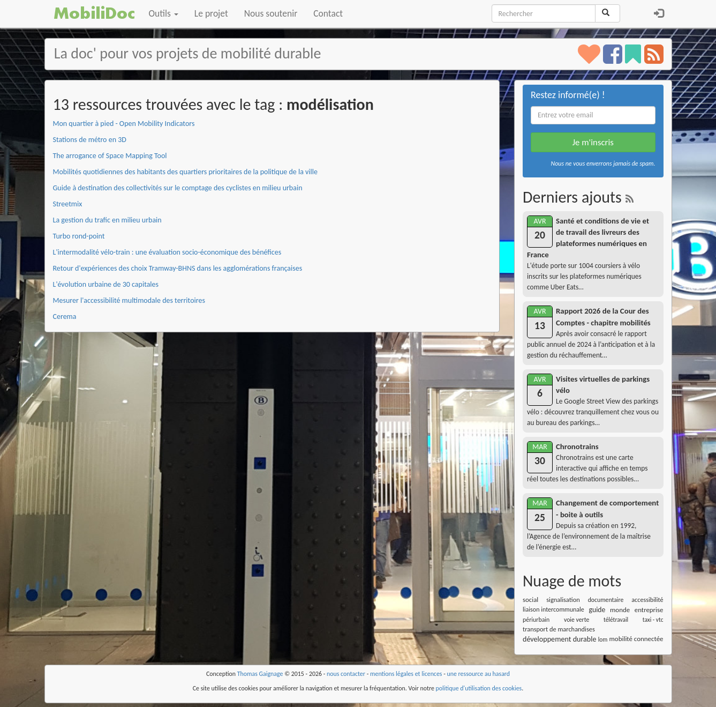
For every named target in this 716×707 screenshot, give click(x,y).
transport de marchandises (559, 629)
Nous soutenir (270, 13)
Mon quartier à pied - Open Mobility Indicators (124, 123)
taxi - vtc (653, 619)
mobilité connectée (636, 639)
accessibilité (647, 600)
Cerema (65, 316)
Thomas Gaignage (260, 674)
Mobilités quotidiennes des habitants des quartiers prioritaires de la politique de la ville (185, 171)
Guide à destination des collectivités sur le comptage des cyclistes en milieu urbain (178, 187)
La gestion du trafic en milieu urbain (107, 220)
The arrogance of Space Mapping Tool (110, 155)
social (530, 600)
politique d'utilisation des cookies (479, 688)
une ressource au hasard (478, 674)
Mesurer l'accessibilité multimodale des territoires (129, 300)
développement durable (560, 639)
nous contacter (346, 674)
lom (603, 639)
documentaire (606, 600)
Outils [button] (163, 13)
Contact (328, 13)
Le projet (211, 13)
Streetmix (67, 204)
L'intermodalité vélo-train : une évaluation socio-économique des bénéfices (167, 252)
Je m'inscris (593, 142)
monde (620, 610)
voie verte (576, 619)
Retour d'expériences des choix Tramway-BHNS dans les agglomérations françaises (178, 268)
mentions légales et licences (406, 674)
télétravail (616, 619)
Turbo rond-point (79, 236)
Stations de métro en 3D (89, 139)
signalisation (563, 600)
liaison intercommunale (553, 609)
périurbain (536, 619)
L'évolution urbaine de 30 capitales (106, 284)
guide (597, 609)
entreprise (649, 610)
